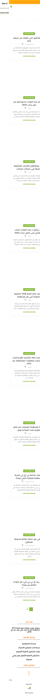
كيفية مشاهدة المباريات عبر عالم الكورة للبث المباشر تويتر (20, 428)
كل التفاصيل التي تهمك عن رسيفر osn (20, 39)
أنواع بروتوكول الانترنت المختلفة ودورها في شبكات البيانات (20, 167)
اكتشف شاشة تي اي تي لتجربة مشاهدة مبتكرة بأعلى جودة (20, 476)
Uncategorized (20, 33)
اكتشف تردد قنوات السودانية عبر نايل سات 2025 (20, 103)
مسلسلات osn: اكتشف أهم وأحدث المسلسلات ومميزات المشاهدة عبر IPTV (20, 361)
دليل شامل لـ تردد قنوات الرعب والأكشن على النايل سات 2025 (20, 231)
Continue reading (20, 56)
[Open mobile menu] (38, 7)
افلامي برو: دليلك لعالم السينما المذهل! (20, 540)
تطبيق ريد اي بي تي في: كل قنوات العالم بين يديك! (20, 583)
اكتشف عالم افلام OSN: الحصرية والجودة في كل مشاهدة (20, 295)
